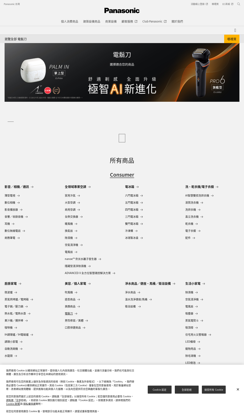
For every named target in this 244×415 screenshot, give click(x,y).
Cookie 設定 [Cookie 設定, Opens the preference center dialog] (159, 389)
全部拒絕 (187, 389)
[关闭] (238, 389)
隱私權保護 (29, 403)
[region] (122, 390)
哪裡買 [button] (231, 39)
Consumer (122, 174)
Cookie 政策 (13, 403)
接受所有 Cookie (213, 389)
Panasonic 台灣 (12, 4)
